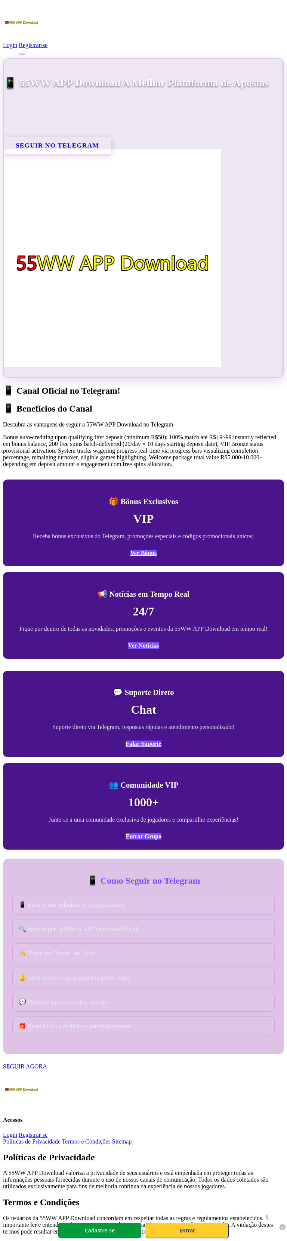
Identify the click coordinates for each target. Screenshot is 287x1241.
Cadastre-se (100, 1230)
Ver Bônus (143, 553)
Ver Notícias (143, 645)
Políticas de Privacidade (32, 1141)
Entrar (187, 1230)
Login (10, 45)
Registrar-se (33, 45)
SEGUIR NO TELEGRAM (57, 145)
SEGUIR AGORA (25, 1066)
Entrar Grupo (143, 836)
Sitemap (122, 1141)
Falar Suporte (143, 744)
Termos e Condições (86, 1141)
